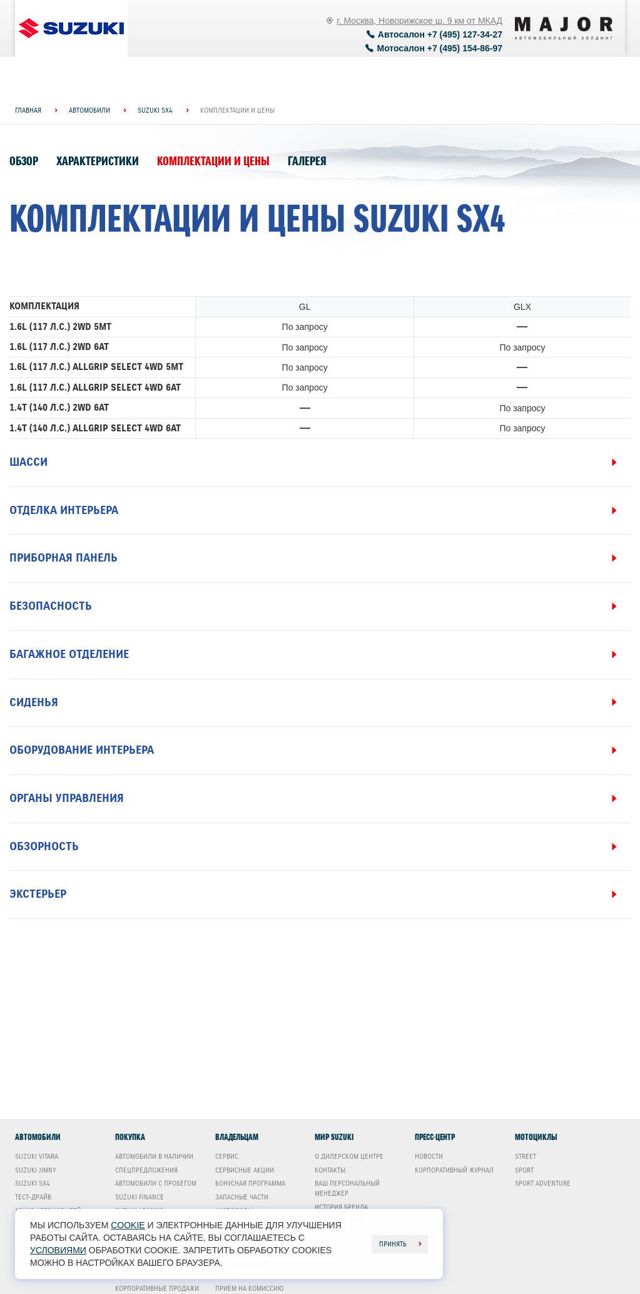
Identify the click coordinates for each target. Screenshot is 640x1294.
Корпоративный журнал (454, 1170)
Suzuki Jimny (35, 1170)
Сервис (226, 1156)
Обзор (23, 161)
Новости (429, 1156)
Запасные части (241, 1197)
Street (525, 1156)
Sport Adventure (543, 1183)
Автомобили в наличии (154, 1156)
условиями (58, 1250)
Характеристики (97, 161)
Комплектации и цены (213, 161)
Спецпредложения (146, 1170)
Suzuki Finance (139, 1197)
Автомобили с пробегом (155, 1183)
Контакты (330, 1170)
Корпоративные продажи (157, 1288)
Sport (524, 1170)
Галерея (307, 161)
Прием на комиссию (249, 1288)
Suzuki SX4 (32, 1183)
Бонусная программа (250, 1183)
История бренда (341, 1207)
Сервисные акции (244, 1170)
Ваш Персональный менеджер (347, 1188)
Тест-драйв (33, 1197)
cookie (128, 1225)
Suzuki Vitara (36, 1156)
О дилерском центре (349, 1156)
